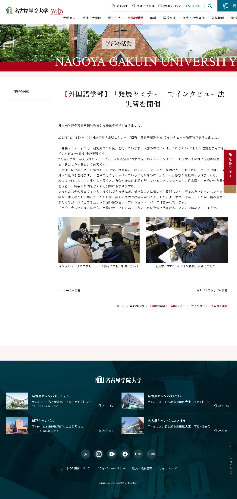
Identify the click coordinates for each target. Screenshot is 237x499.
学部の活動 (21, 91)
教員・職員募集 (142, 468)
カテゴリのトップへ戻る (211, 290)
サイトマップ (168, 468)
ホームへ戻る (71, 290)
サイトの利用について (75, 468)
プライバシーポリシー (111, 468)
